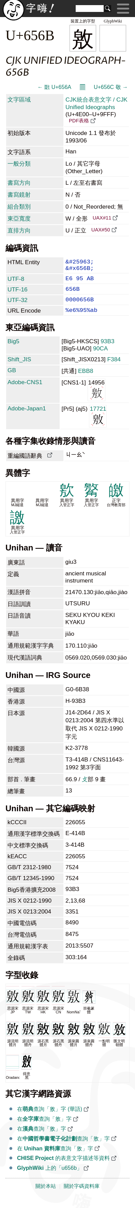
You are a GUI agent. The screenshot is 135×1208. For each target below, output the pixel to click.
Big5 (13, 350)
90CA (100, 357)
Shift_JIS (19, 368)
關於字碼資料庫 (82, 1195)
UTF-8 (15, 282)
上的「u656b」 (49, 1177)
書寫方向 (19, 182)
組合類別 (19, 206)
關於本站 (45, 1195)
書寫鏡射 (19, 194)
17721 (98, 424)
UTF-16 (17, 294)
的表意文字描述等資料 (63, 1167)
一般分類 (19, 163)
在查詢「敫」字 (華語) (49, 1118)
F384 (114, 368)
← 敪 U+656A (54, 87)
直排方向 (19, 230)
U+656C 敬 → (111, 87)
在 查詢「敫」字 (55, 1157)
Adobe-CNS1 (24, 391)
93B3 (107, 350)
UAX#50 (100, 229)
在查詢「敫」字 (44, 1128)
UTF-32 (17, 306)
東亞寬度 (19, 218)
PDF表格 (79, 120)
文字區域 (19, 99)
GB (11, 379)
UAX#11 (102, 218)
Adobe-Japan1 (26, 417)
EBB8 (85, 379)
